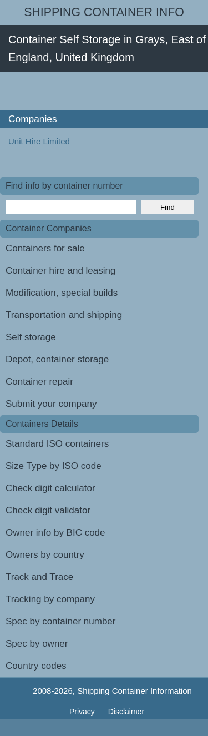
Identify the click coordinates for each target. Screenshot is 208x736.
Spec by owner (37, 643)
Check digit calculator (50, 488)
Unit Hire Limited (39, 141)
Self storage (31, 337)
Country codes (36, 666)
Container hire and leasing (60, 270)
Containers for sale (45, 248)
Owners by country (45, 555)
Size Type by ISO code (54, 466)
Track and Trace (39, 577)
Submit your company (51, 404)
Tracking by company (50, 599)
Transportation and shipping (64, 315)
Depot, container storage (57, 359)
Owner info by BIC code (55, 532)
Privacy (83, 711)
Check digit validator (48, 510)
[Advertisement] (104, 91)
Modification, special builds (62, 293)
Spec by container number (60, 621)
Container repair (39, 381)
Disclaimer (126, 711)
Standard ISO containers (57, 443)
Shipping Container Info (104, 12)
